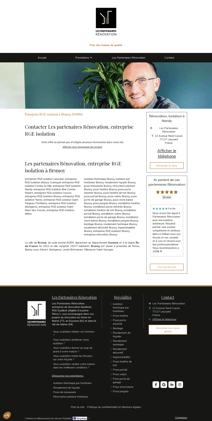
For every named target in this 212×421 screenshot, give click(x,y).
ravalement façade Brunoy (120, 182)
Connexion (181, 417)
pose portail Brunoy (95, 196)
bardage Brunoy (93, 224)
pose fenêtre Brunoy (105, 189)
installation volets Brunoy (115, 213)
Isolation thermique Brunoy (99, 178)
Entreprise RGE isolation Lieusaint (44, 178)
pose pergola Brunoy (105, 203)
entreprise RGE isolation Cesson (52, 192)
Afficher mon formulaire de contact (82, 147)
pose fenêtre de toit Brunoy (119, 192)
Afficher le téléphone (166, 153)
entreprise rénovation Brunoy (100, 234)
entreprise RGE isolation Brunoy (43, 196)
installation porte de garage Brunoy (104, 217)
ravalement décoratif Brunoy (100, 227)
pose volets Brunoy (119, 196)
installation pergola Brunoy (123, 220)
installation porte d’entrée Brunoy (112, 206)
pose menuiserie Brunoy (97, 185)
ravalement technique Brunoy (120, 224)
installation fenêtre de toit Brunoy (103, 210)
